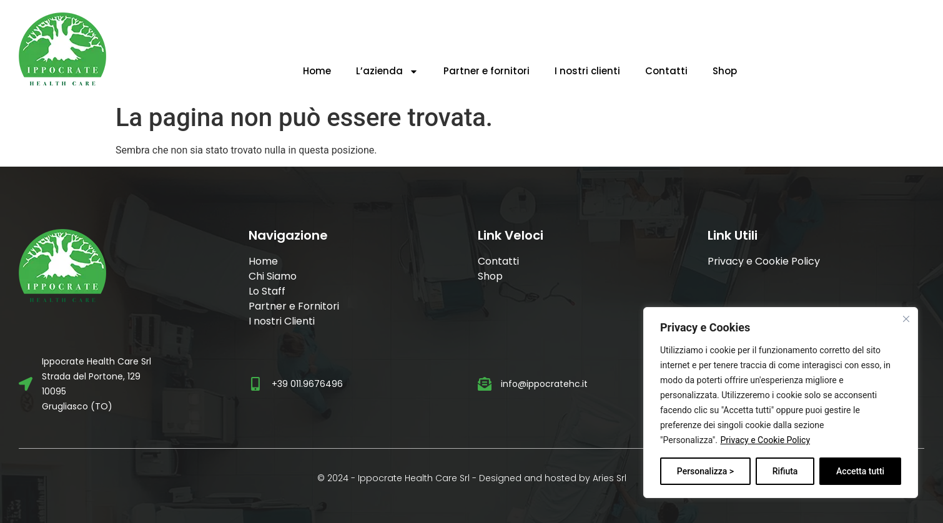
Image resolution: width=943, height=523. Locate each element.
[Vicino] (906, 319)
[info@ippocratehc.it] (484, 384)
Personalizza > (705, 471)
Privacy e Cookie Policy (765, 440)
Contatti (666, 70)
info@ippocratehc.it (544, 384)
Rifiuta (785, 471)
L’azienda (387, 71)
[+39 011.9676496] (255, 384)
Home (317, 70)
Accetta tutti (860, 471)
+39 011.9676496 (307, 384)
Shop (725, 70)
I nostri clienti (587, 70)
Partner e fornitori (486, 70)
